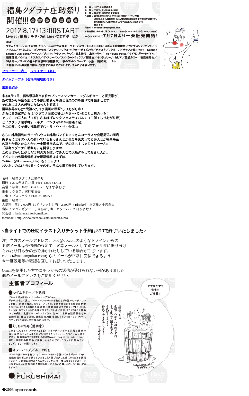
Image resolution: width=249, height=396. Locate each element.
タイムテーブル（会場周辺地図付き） (29, 79)
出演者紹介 (10, 87)
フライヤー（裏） (43, 71)
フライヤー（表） (14, 71)
